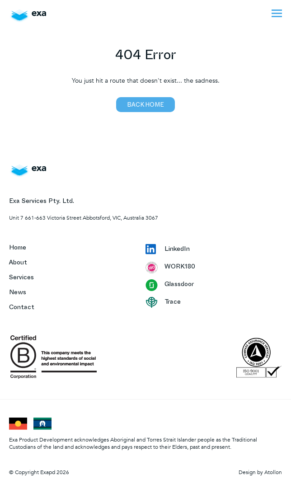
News (17, 293)
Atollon (273, 472)
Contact (21, 308)
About (18, 263)
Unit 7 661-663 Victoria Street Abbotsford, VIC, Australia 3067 (83, 217)
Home (17, 248)
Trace (163, 302)
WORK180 (170, 267)
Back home (145, 105)
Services (21, 278)
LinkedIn (168, 250)
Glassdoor (170, 285)
